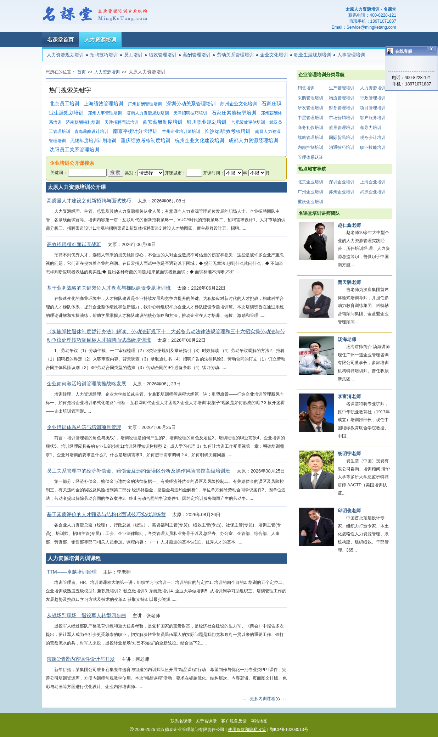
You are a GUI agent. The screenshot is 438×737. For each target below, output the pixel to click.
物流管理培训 (341, 97)
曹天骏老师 (349, 282)
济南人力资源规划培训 (148, 113)
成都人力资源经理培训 (253, 140)
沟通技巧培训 (341, 147)
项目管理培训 (373, 107)
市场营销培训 (341, 117)
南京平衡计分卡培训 (135, 131)
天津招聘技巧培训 (190, 113)
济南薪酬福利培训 (83, 122)
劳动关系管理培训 (235, 54)
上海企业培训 (373, 181)
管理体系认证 (310, 157)
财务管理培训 (341, 107)
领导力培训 (370, 127)
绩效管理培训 (162, 54)
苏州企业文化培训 (238, 103)
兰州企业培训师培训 (181, 131)
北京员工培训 (64, 103)
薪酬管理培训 (196, 54)
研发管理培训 (310, 107)
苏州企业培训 (341, 191)
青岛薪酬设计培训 (91, 131)
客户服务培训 (373, 117)
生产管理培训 (341, 87)
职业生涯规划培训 (312, 54)
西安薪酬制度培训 (162, 122)
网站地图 (259, 721)
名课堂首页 (60, 40)
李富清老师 (349, 396)
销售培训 (306, 87)
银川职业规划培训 (206, 122)
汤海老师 (347, 339)
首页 (81, 71)
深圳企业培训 (341, 181)
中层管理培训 (310, 117)
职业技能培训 (373, 147)
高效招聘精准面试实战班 (74, 244)
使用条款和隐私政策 (247, 729)
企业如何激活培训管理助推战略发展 (86, 383)
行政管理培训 (373, 97)
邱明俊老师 (349, 510)
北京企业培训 (310, 181)
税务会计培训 (373, 137)
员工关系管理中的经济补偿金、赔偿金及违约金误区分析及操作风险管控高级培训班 (138, 471)
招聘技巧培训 (104, 54)
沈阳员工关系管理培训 (74, 149)
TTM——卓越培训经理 (72, 572)
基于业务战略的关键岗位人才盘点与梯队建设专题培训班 (109, 288)
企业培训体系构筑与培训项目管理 (84, 427)
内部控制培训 (310, 147)
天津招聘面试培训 (122, 122)
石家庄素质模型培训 (234, 113)
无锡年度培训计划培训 (93, 140)
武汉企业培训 (373, 191)
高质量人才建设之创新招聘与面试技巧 (89, 200)
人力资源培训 (100, 40)
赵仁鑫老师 (349, 225)
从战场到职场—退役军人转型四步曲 (86, 615)
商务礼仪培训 (310, 127)
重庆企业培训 (310, 201)
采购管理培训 (310, 97)
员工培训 (133, 54)
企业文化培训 (274, 54)
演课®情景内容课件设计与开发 (81, 659)
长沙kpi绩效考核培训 (227, 131)
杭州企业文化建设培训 (199, 140)
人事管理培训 (351, 54)
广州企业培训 (310, 191)
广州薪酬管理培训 (145, 103)
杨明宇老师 (349, 453)
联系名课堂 (181, 721)
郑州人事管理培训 (105, 113)
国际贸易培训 (341, 137)
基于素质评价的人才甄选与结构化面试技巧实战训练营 (106, 514)
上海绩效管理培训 (103, 103)
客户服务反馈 (234, 721)
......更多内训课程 (259, 698)
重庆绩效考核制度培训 (145, 140)
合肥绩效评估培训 (248, 122)
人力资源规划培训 (65, 54)
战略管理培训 (310, 137)
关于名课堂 (206, 721)
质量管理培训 (341, 127)
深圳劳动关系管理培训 (191, 103)
